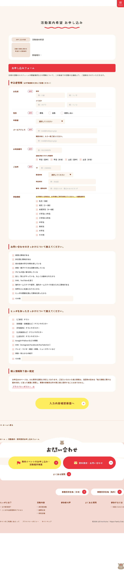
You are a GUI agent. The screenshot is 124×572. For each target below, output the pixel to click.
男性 (41, 113)
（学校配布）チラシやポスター (27, 328)
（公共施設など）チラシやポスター (29, 332)
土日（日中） (73, 159)
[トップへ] (21, 530)
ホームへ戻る (8, 425)
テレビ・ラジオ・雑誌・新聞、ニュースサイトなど (35, 349)
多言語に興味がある (23, 259)
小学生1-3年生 (44, 213)
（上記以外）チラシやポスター (27, 336)
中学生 (41, 222)
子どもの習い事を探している (26, 272)
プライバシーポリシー (22, 387)
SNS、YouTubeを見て (24, 280)
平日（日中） (44, 159)
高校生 (41, 226)
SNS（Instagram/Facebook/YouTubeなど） (33, 345)
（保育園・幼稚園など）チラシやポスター (31, 323)
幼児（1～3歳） (45, 205)
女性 (54, 113)
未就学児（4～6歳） (47, 209)
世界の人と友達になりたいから (27, 289)
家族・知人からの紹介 (24, 353)
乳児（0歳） (44, 201)
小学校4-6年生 (44, 218)
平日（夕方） (59, 159)
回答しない (68, 113)
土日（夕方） (88, 159)
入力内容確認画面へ (62, 403)
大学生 (41, 230)
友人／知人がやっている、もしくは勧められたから (35, 276)
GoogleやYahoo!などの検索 (26, 340)
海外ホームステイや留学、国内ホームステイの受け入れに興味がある (42, 284)
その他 (41, 235)
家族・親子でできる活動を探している (30, 268)
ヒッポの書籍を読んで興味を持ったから (30, 293)
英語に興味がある (22, 255)
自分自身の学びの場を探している (28, 263)
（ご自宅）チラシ (22, 319)
